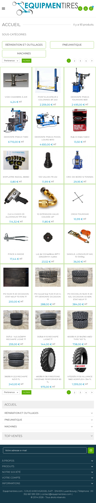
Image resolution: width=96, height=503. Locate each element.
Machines (11, 426)
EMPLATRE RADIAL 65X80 (16, 177)
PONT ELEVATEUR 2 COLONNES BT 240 (48, 98)
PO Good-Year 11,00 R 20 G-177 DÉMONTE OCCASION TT (47, 297)
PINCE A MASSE (16, 254)
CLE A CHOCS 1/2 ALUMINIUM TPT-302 (16, 215)
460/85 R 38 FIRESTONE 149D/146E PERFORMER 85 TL (48, 379)
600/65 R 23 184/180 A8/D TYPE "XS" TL (80, 338)
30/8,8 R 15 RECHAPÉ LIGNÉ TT (47, 338)
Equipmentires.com (13, 491)
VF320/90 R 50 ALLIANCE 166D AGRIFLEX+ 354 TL (79, 377)
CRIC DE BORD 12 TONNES (79, 177)
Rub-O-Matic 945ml (80, 137)
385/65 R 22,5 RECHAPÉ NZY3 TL (16, 377)
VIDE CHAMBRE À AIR (16, 97)
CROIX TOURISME (80, 214)
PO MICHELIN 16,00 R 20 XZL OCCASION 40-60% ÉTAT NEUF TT (79, 297)
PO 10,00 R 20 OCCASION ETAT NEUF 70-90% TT (16, 295)
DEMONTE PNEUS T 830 (16, 137)
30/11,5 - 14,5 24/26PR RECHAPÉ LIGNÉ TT (16, 338)
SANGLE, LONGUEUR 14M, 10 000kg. (80, 255)
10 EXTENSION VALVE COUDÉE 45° (48, 215)
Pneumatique (13, 420)
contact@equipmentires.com (56, 494)
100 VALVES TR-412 (48, 177)
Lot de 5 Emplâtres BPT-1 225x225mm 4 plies (48, 255)
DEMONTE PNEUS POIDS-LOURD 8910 (48, 138)
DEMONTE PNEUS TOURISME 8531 (80, 98)
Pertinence (12, 60)
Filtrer (26, 61)
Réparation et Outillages (21, 413)
